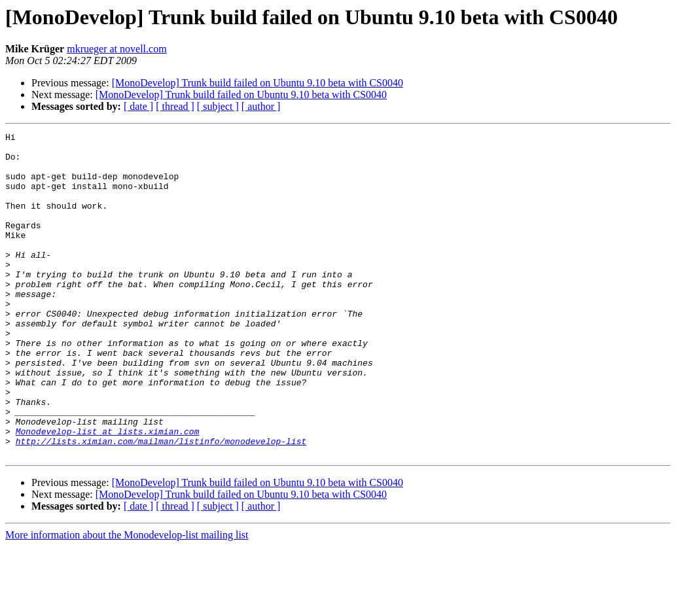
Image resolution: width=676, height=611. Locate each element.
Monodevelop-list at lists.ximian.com (108, 492)
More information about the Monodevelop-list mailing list (127, 599)
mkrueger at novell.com (116, 48)
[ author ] (261, 106)
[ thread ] (175, 106)
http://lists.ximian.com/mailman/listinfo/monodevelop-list (161, 504)
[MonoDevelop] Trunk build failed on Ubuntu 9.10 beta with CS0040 (257, 82)
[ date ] (138, 106)
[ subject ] (218, 106)
